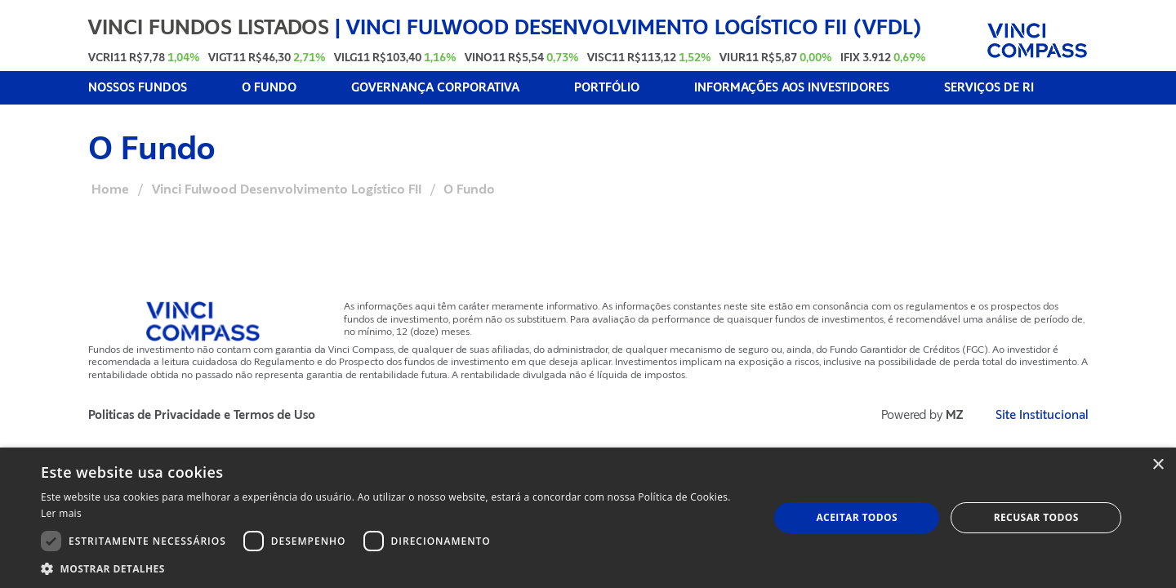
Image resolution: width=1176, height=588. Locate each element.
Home (110, 189)
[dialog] (588, 518)
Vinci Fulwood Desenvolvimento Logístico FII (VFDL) (634, 27)
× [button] (1158, 465)
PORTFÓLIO (606, 88)
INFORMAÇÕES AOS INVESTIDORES (791, 88)
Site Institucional (1042, 415)
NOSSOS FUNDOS (137, 88)
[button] (394, 568)
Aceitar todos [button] (857, 517)
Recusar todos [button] (1036, 517)
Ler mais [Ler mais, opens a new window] (61, 513)
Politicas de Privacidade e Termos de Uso (201, 415)
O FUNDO (269, 88)
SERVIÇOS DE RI (989, 88)
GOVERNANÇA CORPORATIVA (435, 88)
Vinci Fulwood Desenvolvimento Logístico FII (286, 189)
